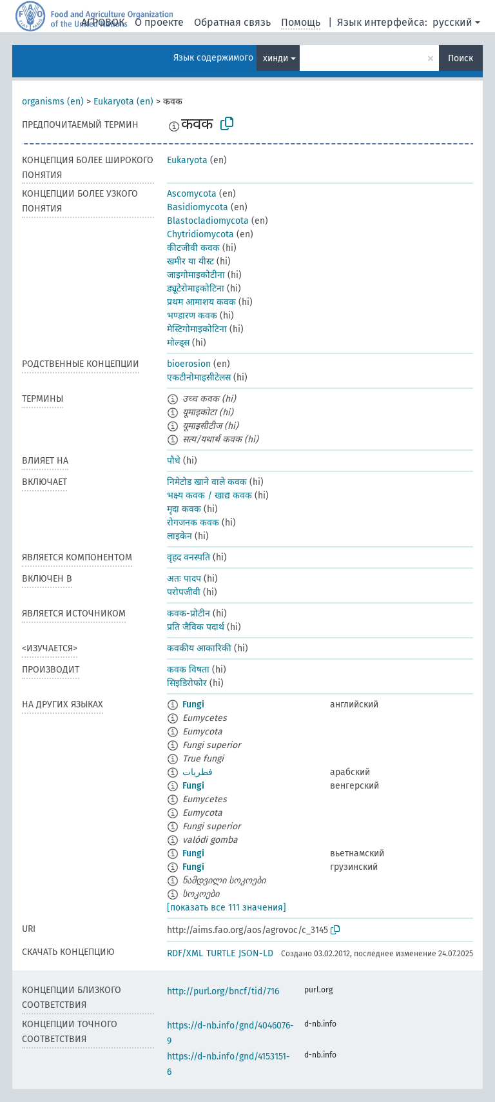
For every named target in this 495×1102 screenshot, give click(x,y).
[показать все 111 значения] (226, 907)
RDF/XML (185, 953)
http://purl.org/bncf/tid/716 (223, 991)
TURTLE (220, 953)
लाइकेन (179, 536)
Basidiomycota (197, 207)
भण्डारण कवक (192, 315)
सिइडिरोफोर (187, 683)
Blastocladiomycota (208, 220)
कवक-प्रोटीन (188, 613)
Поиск (460, 58)
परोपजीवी (183, 592)
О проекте (159, 22)
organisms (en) (53, 101)
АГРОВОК (102, 22)
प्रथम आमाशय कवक (201, 302)
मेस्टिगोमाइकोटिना (197, 329)
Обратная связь (232, 22)
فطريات (197, 772)
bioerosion (189, 364)
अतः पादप (184, 578)
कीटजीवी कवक (193, 247)
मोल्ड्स (178, 342)
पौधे (173, 460)
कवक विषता (188, 669)
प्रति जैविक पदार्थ (195, 627)
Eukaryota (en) (123, 101)
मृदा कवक (184, 509)
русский (452, 22)
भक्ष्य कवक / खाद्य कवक (209, 495)
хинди (275, 58)
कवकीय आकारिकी (199, 648)
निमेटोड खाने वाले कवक (207, 482)
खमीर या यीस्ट (190, 261)
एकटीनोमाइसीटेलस (199, 377)
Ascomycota (192, 193)
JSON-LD (255, 953)
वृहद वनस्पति (188, 557)
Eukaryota (187, 160)
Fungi (193, 704)
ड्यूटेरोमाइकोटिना (195, 288)
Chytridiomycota (200, 234)
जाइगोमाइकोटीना (196, 275)
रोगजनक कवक (193, 522)
